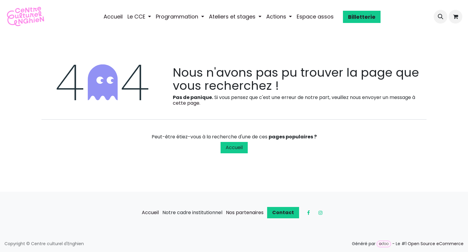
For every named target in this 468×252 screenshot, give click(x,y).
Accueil (234, 147)
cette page (186, 103)
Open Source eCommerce (436, 244)
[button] (440, 17)
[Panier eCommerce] (455, 17)
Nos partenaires (245, 212)
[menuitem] (113, 16)
